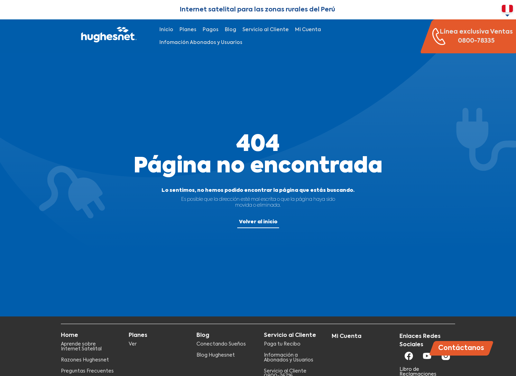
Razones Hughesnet (85, 360)
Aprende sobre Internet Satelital (81, 346)
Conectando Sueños (221, 344)
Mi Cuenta (308, 29)
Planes (187, 29)
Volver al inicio (258, 222)
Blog (230, 29)
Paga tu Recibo (282, 344)
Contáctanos (461, 348)
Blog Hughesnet (215, 355)
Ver (133, 344)
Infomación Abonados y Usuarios (200, 42)
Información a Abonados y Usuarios (288, 357)
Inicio (166, 29)
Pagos (211, 29)
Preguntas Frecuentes (87, 371)
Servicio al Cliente (265, 29)
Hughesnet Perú (108, 36)
